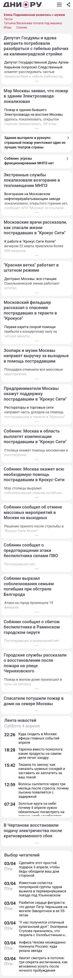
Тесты (8, 19)
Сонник (21, 27)
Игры (8, 27)
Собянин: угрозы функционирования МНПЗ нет (29, 160)
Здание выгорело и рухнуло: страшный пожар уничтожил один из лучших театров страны (35, 142)
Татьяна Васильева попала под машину (33, 23)
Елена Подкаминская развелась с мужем (34, 15)
